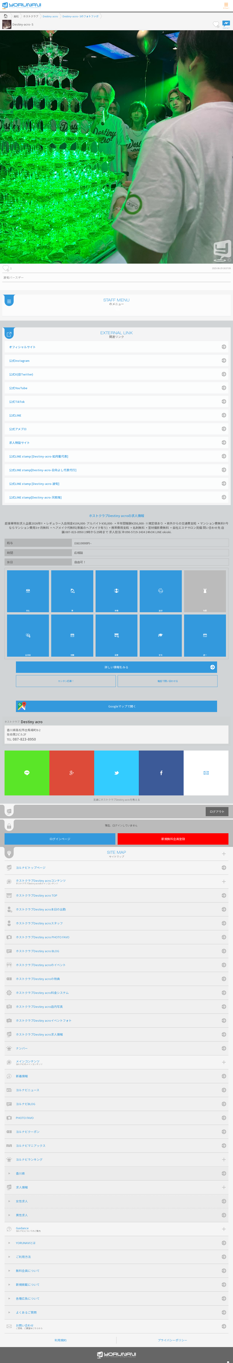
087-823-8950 (24, 738)
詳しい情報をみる (116, 667)
